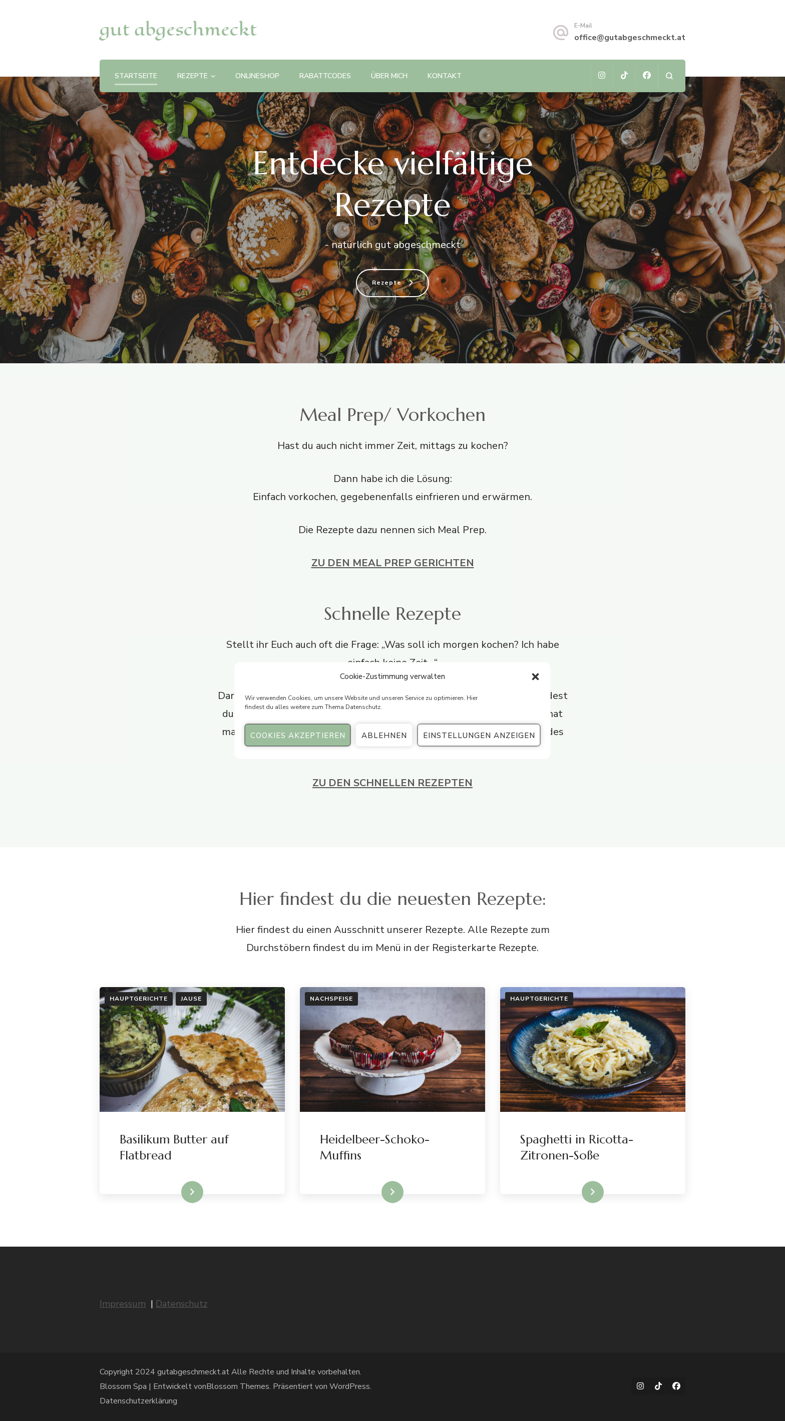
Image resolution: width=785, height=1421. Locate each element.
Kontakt (445, 76)
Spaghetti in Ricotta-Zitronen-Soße (576, 1147)
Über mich (389, 76)
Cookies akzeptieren (297, 735)
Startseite (136, 76)
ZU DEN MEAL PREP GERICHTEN (392, 563)
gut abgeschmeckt (178, 29)
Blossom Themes (237, 1386)
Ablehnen (384, 735)
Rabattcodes (325, 76)
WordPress (349, 1386)
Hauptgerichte (139, 999)
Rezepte (192, 76)
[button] (536, 676)
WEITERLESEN (173, 1192)
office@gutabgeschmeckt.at (629, 37)
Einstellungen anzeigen (479, 735)
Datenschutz (362, 707)
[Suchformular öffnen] (669, 76)
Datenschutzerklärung (138, 1400)
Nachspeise (331, 999)
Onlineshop (257, 76)
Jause (191, 999)
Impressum (123, 1304)
